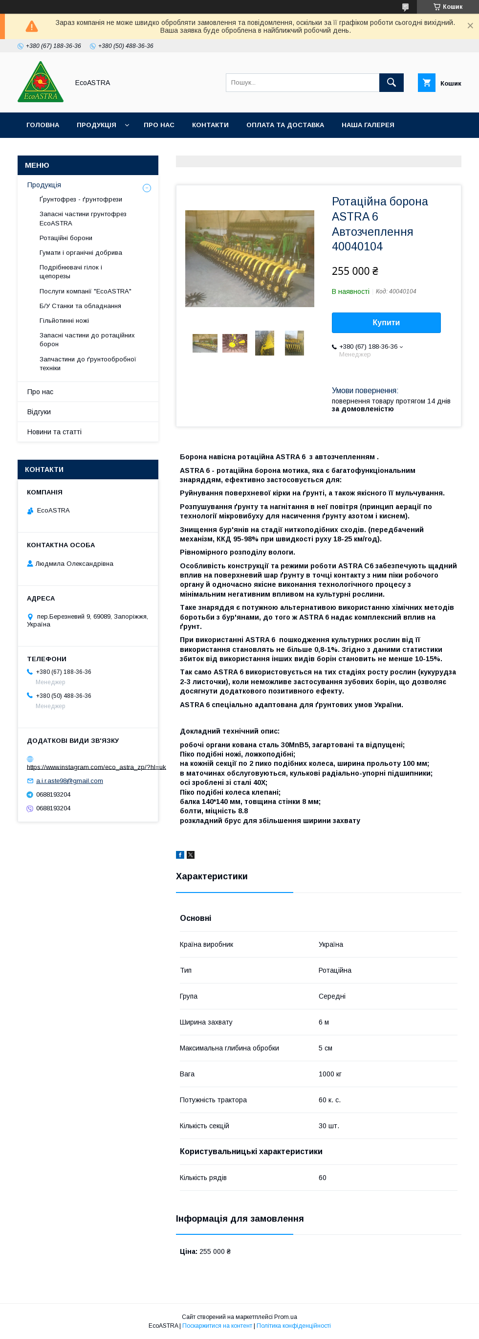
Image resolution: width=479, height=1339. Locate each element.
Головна (42, 125)
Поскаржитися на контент (217, 1325)
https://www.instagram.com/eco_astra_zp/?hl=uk (96, 766)
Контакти (210, 125)
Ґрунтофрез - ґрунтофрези (81, 199)
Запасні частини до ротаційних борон (87, 340)
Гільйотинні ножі (64, 320)
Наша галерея (368, 125)
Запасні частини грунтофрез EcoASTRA (83, 218)
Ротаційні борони (66, 238)
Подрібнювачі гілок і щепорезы (71, 272)
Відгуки (39, 412)
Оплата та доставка (285, 125)
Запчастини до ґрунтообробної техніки (88, 364)
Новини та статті (54, 432)
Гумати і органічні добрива (81, 252)
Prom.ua (285, 1317)
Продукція (96, 125)
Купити (386, 322)
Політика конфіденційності (294, 1325)
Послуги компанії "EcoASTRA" (85, 291)
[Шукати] (391, 82)
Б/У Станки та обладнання (80, 306)
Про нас (159, 125)
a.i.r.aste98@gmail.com (69, 780)
